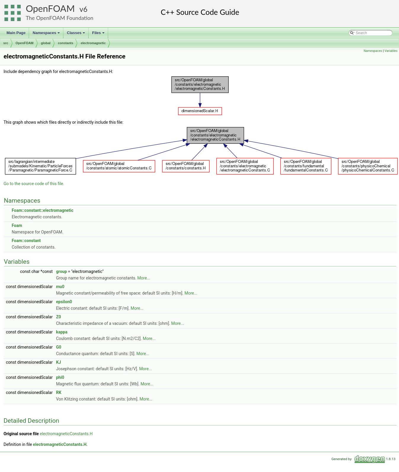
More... (143, 278)
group (61, 271)
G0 (58, 347)
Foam (17, 225)
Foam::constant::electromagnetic (42, 210)
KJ (58, 362)
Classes (76, 34)
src (5, 43)
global (45, 43)
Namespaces (47, 34)
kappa (61, 332)
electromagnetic (93, 43)
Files (98, 34)
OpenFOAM (50, 8)
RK (58, 392)
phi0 (60, 377)
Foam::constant (26, 240)
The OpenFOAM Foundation (59, 18)
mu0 (60, 286)
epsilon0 (64, 301)
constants (65, 43)
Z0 (58, 316)
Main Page (16, 33)
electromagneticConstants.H (66, 433)
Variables (391, 51)
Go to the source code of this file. (34, 183)
